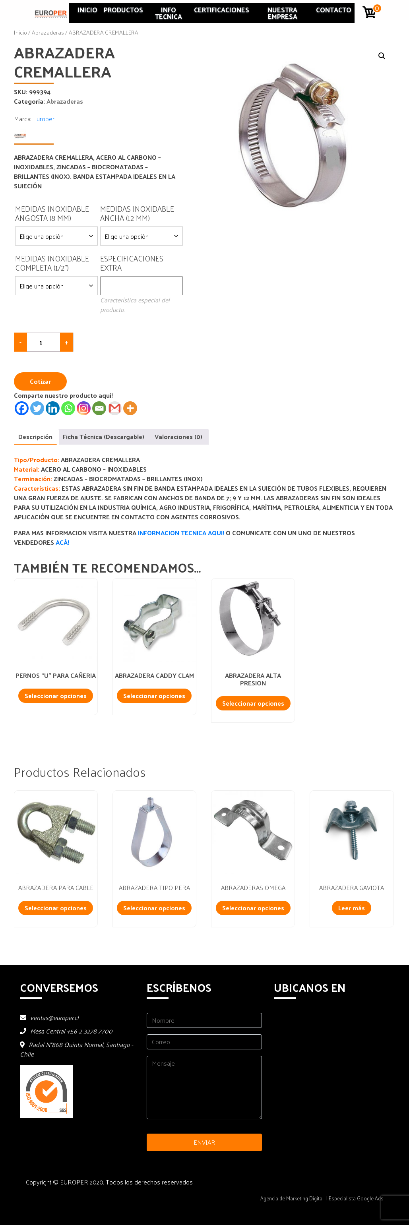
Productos (123, 9)
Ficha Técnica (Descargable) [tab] (103, 436)
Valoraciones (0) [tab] (178, 436)
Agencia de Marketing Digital (292, 1198)
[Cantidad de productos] (44, 342)
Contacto (333, 9)
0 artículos (377, 8)
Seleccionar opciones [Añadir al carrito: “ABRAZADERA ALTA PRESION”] (253, 703)
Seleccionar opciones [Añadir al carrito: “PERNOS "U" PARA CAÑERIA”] (56, 695)
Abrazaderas (48, 32)
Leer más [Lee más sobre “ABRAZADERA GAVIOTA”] (351, 907)
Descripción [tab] (35, 436)
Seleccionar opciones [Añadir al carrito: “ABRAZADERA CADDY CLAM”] (154, 695)
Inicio (87, 9)
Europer (43, 118)
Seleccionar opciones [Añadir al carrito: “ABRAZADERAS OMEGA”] (253, 907)
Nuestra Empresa (282, 13)
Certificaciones (221, 9)
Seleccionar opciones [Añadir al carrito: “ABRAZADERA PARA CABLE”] (56, 907)
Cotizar (40, 381)
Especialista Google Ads (356, 1198)
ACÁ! (62, 542)
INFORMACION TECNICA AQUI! (182, 532)
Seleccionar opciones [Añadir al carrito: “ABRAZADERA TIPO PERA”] (154, 907)
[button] (382, 56)
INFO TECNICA (168, 13)
